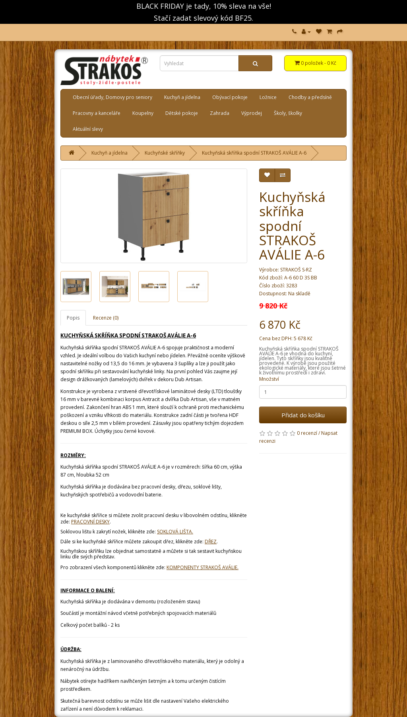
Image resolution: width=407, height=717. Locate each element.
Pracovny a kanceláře (96, 113)
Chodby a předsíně (310, 97)
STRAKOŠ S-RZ (296, 269)
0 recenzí (307, 433)
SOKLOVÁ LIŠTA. (175, 531)
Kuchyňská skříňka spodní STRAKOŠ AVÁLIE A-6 (254, 152)
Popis (73, 317)
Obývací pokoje (230, 97)
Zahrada (219, 113)
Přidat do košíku (303, 415)
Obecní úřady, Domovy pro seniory (112, 97)
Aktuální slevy (88, 129)
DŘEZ (211, 541)
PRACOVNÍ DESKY (90, 521)
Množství (269, 379)
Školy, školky (288, 113)
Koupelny (142, 113)
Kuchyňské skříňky (165, 152)
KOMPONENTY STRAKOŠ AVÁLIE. (202, 567)
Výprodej (251, 113)
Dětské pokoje (181, 113)
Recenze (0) (105, 317)
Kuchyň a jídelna (182, 97)
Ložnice (268, 97)
